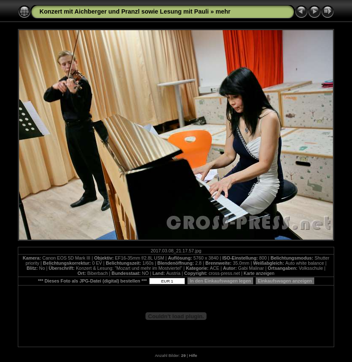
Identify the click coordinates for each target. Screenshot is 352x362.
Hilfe (193, 355)
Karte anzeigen (258, 273)
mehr (222, 11)
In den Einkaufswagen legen (220, 280)
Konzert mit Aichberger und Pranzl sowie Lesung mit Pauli (124, 11)
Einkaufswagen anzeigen (285, 280)
